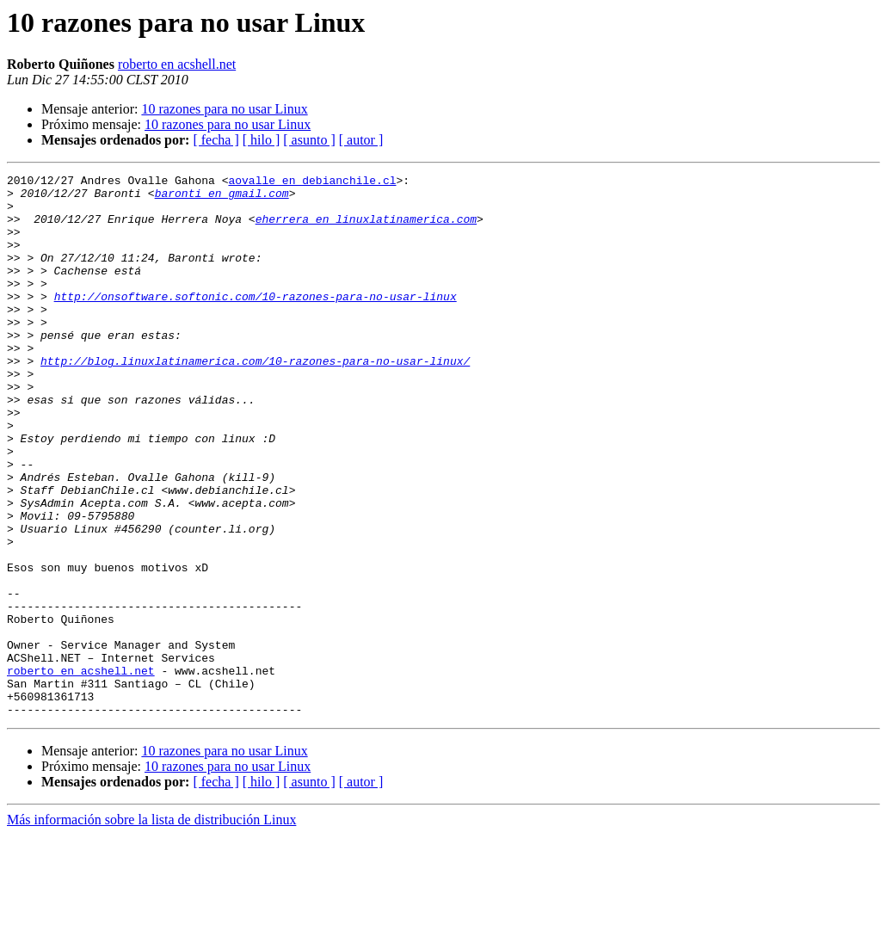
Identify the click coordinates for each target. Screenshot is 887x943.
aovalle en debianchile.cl (312, 182)
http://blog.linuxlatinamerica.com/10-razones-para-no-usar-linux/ (255, 399)
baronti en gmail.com (222, 198)
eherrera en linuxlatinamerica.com (366, 229)
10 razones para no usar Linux (224, 109)
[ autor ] (361, 140)
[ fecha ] (215, 140)
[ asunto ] (309, 140)
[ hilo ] (261, 140)
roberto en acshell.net (177, 64)
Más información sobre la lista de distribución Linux (151, 928)
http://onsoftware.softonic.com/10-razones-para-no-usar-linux (255, 322)
